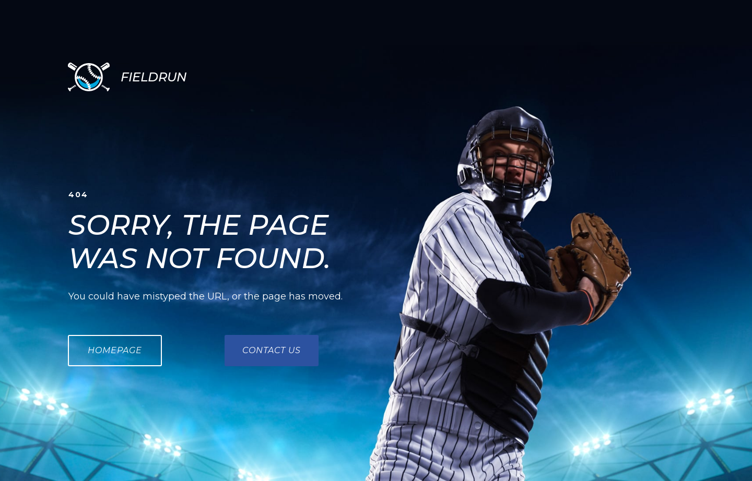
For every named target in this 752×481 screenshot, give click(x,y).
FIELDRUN (153, 77)
